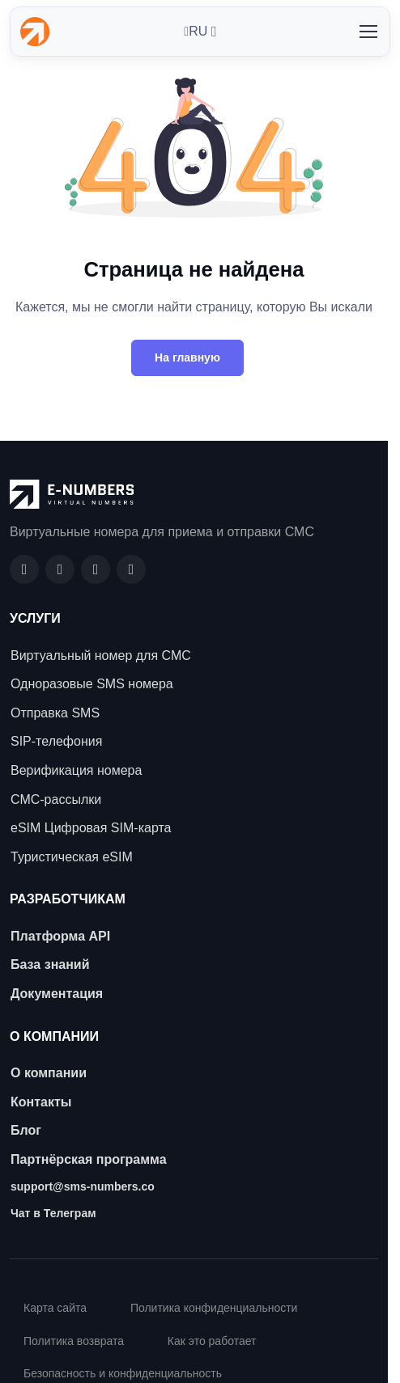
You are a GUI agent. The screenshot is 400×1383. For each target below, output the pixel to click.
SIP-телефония (56, 741)
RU (195, 31)
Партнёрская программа (89, 1159)
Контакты (41, 1102)
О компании (49, 1073)
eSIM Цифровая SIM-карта (91, 828)
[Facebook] (24, 569)
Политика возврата (73, 1340)
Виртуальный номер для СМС (101, 655)
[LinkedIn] (95, 569)
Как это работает (212, 1340)
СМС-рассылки (56, 799)
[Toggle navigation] (367, 31)
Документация (57, 993)
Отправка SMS (55, 713)
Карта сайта (55, 1307)
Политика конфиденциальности (214, 1307)
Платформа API (60, 936)
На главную (187, 357)
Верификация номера (76, 770)
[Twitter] (131, 569)
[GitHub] (59, 569)
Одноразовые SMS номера (92, 684)
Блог (26, 1130)
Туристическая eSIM (72, 857)
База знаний (50, 964)
